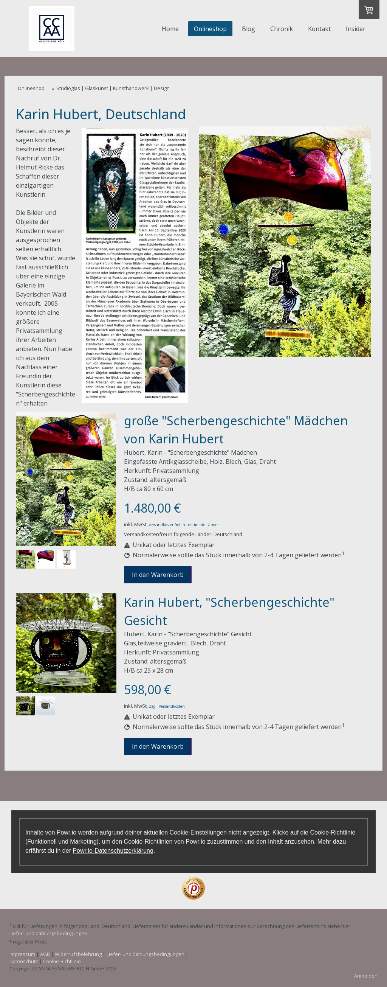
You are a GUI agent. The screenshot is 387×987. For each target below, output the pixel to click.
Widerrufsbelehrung (78, 954)
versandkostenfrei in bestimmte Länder (184, 524)
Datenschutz (23, 961)
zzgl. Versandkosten (167, 706)
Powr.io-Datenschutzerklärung (113, 850)
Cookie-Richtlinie (332, 832)
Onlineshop (210, 29)
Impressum (22, 954)
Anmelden (366, 975)
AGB (45, 954)
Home (170, 29)
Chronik (281, 29)
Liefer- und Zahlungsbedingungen (48, 933)
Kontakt (319, 29)
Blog (248, 29)
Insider (355, 29)
